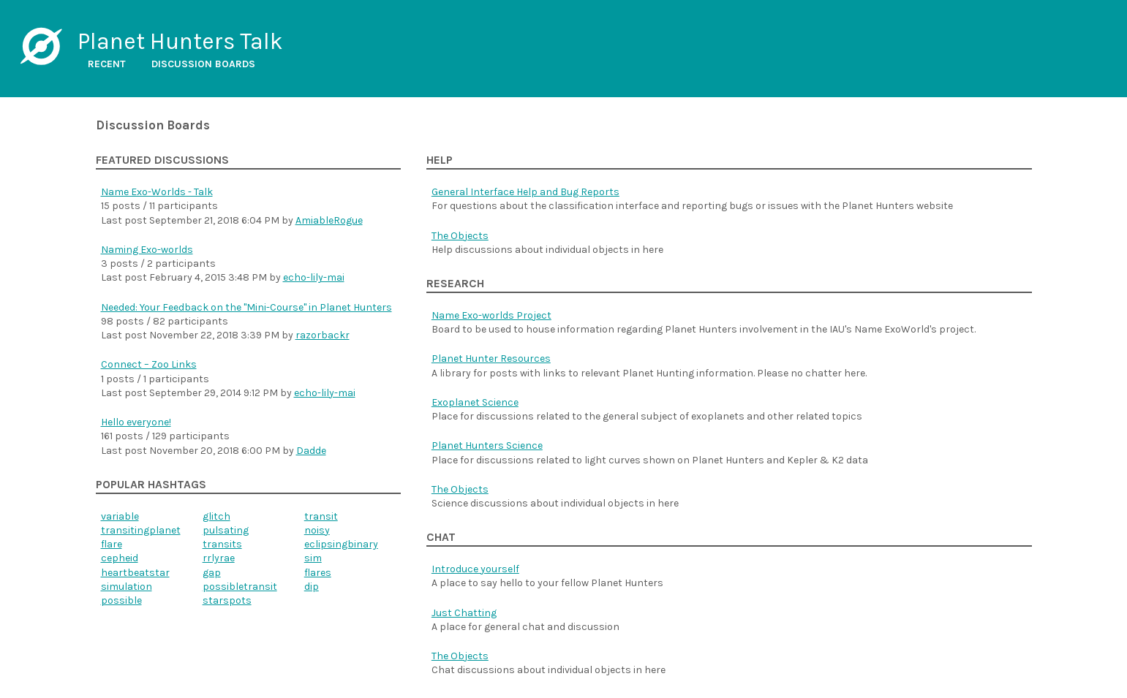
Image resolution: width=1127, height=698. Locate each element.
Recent (107, 64)
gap (212, 572)
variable (120, 516)
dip (311, 586)
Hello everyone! (136, 422)
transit (321, 516)
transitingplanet (141, 530)
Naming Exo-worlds (147, 249)
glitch (216, 516)
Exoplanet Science (475, 402)
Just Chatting (464, 613)
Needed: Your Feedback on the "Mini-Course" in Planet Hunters (246, 307)
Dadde (311, 450)
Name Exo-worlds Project (491, 315)
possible (121, 600)
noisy (317, 530)
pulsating (226, 530)
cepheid (119, 558)
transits (222, 544)
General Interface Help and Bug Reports (525, 192)
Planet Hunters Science (487, 445)
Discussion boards (203, 64)
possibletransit (240, 586)
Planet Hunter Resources (491, 358)
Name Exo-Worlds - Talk (157, 192)
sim (313, 558)
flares (317, 572)
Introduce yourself (475, 569)
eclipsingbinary (341, 544)
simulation (126, 586)
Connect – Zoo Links (149, 364)
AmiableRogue (329, 220)
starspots (227, 600)
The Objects (460, 235)
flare (111, 544)
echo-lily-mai (313, 277)
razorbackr (322, 335)
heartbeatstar (135, 572)
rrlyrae (219, 558)
